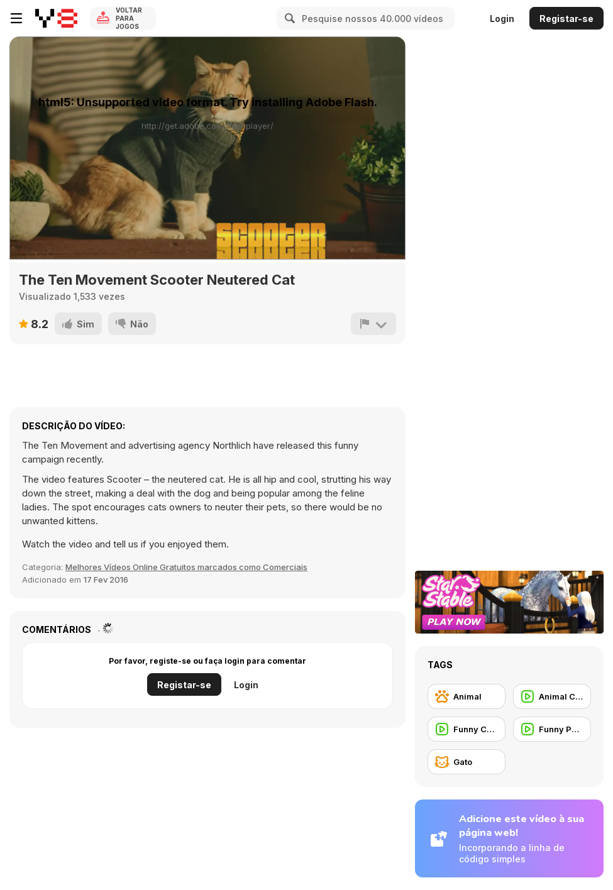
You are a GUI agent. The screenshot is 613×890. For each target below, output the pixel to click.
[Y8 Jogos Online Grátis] (56, 18)
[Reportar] (373, 323)
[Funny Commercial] (466, 729)
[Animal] (466, 696)
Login (502, 18)
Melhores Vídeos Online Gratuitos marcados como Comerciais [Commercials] (186, 567)
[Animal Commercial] (552, 696)
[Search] (288, 18)
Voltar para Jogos (129, 18)
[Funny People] (552, 729)
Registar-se (566, 18)
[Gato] (466, 761)
